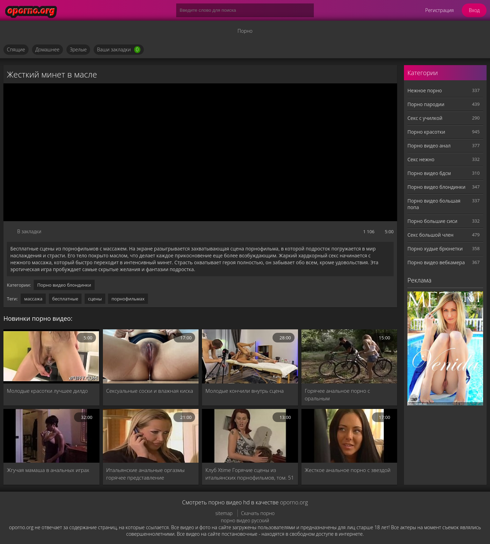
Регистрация (439, 10)
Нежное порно (424, 90)
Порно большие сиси (432, 221)
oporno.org (294, 502)
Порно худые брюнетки (435, 248)
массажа (33, 299)
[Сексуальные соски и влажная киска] (151, 356)
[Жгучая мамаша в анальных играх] (51, 436)
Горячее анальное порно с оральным (337, 394)
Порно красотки (426, 132)
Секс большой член (430, 235)
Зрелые (78, 49)
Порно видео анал (428, 145)
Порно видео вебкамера (436, 262)
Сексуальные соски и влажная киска (149, 390)
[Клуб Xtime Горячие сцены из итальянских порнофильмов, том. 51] (250, 436)
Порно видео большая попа (433, 204)
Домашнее (47, 49)
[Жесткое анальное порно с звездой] (349, 436)
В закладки (29, 231)
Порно (244, 31)
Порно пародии (425, 104)
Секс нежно (421, 159)
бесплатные (65, 299)
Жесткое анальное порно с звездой (348, 469)
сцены (95, 299)
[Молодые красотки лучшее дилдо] (51, 356)
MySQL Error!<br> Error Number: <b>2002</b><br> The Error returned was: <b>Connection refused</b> (200, 152)
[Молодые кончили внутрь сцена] (250, 356)
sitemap (224, 513)
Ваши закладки (118, 49)
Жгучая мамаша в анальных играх (48, 469)
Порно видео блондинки (64, 285)
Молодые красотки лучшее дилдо (47, 390)
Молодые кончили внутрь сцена (244, 390)
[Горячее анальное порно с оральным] (349, 356)
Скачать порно (258, 513)
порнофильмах (128, 299)
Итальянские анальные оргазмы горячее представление (145, 473)
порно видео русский (245, 520)
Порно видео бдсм (429, 173)
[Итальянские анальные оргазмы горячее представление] (151, 436)
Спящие (16, 49)
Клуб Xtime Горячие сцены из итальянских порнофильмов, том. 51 (249, 473)
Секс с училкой (425, 118)
